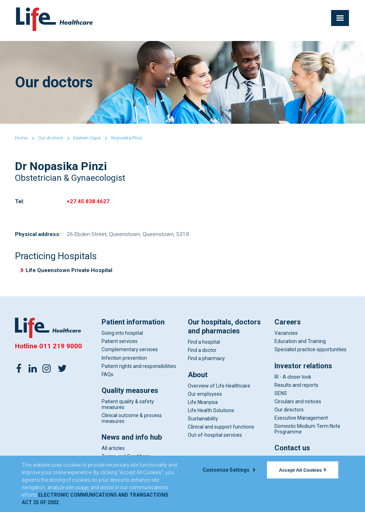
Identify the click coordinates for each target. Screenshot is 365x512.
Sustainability (203, 421)
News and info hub (132, 440)
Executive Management (301, 421)
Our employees (205, 396)
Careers (287, 325)
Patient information (133, 325)
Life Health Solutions (211, 413)
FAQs (107, 377)
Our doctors (50, 137)
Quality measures (130, 393)
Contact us (292, 450)
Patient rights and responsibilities (139, 369)
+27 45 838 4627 (88, 202)
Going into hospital (122, 336)
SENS (280, 396)
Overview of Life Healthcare (219, 388)
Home (21, 137)
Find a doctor (202, 353)
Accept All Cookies (302, 470)
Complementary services (130, 352)
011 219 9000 (60, 349)
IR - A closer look (292, 379)
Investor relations (303, 368)
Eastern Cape (87, 137)
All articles (113, 451)
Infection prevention (124, 360)
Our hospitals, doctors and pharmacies (224, 329)
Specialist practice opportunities (310, 352)
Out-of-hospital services (215, 438)
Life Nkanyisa (203, 405)
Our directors (289, 412)
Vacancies (286, 336)
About (197, 377)
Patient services (120, 344)
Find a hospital (204, 345)
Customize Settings (228, 470)
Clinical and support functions (221, 429)
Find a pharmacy (206, 361)
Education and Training (300, 344)
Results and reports (296, 387)
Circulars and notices (297, 404)
